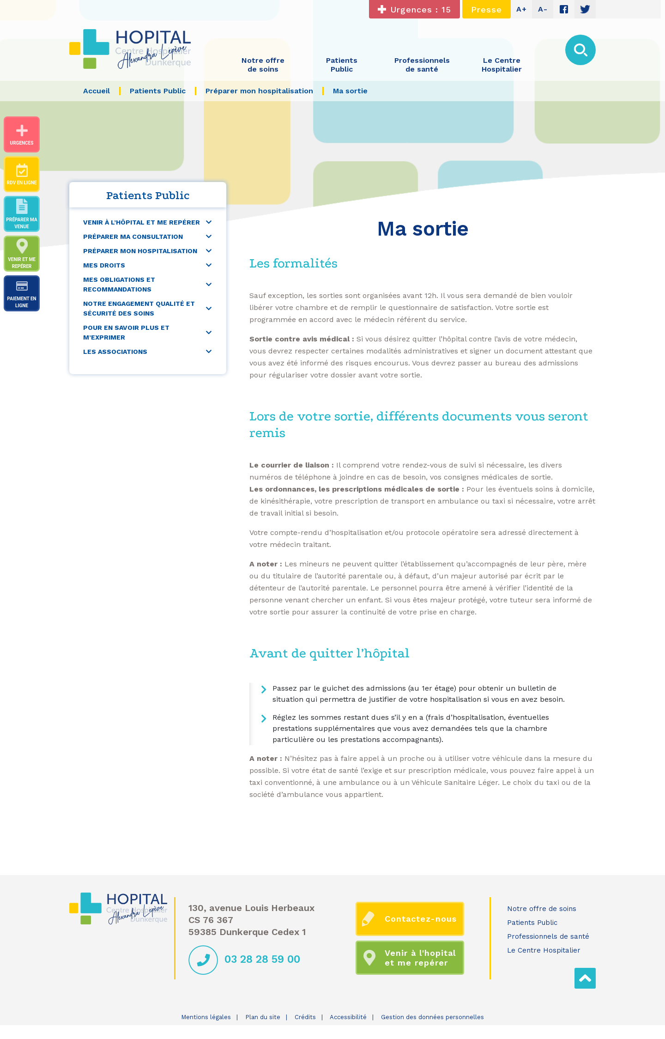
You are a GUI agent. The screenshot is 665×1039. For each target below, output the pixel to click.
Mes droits (104, 265)
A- (543, 9)
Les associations (115, 351)
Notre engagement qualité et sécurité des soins (139, 308)
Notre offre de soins (541, 909)
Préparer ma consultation (133, 236)
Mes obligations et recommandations (119, 284)
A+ (521, 9)
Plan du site (262, 1017)
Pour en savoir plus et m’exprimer (126, 332)
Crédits (305, 1017)
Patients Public (532, 922)
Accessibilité (348, 1017)
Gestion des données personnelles (432, 1017)
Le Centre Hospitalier (543, 950)
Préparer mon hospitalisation (140, 251)
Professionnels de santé (548, 936)
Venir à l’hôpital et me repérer (141, 222)
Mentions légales (206, 1017)
